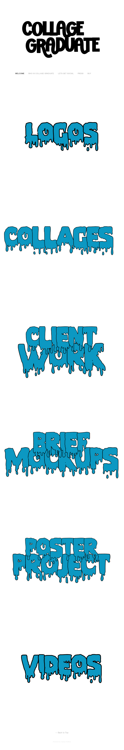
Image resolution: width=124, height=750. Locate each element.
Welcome (19, 73)
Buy (89, 73)
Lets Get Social (66, 73)
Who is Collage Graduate (41, 73)
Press (80, 73)
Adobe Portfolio (66, 742)
